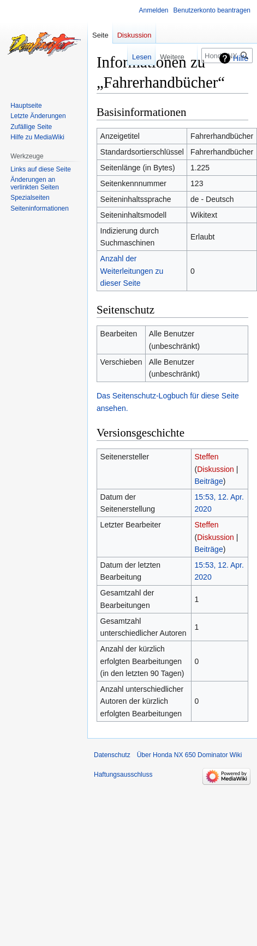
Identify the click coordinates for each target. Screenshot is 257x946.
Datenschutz (112, 755)
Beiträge (209, 481)
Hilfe (240, 58)
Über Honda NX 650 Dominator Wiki (189, 755)
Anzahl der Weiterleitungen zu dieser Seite (132, 270)
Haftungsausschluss (123, 774)
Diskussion (215, 469)
